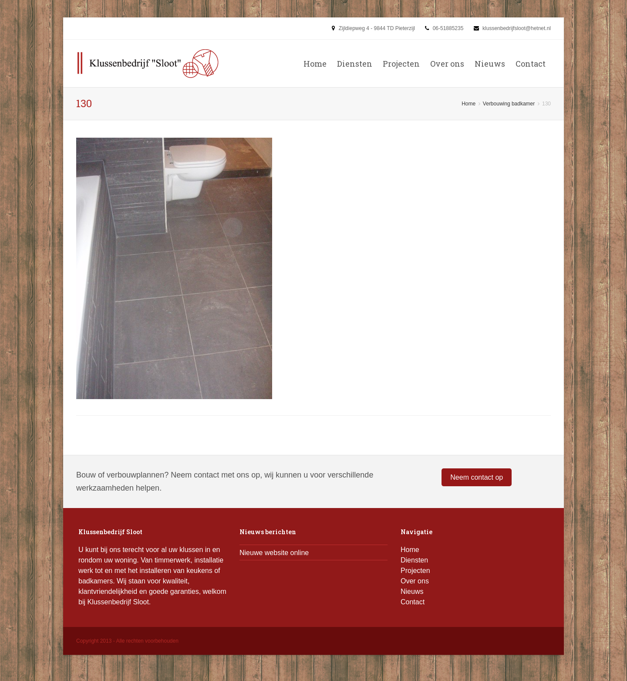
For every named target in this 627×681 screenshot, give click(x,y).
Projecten (401, 63)
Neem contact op (476, 477)
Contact (531, 63)
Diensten (354, 63)
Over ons (447, 63)
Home (315, 63)
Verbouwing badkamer (509, 104)
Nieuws (490, 63)
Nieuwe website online (274, 552)
